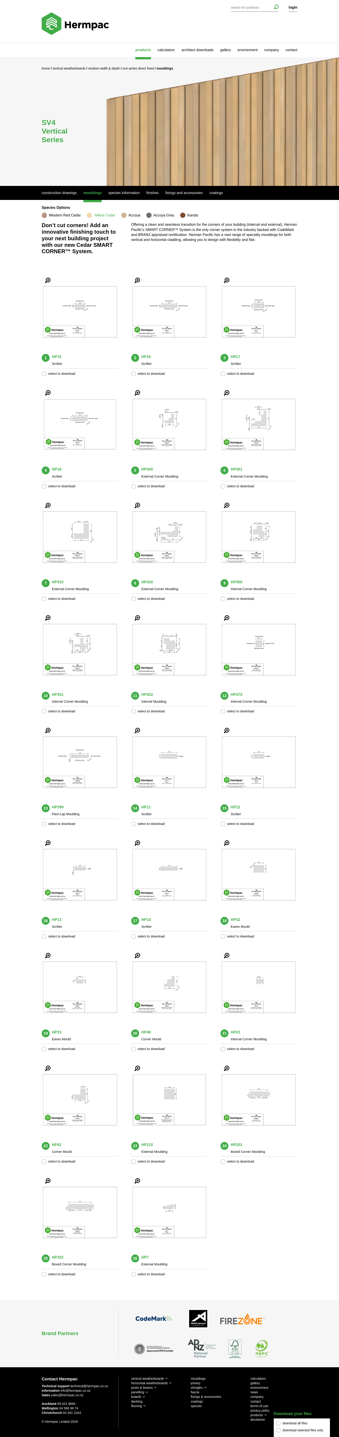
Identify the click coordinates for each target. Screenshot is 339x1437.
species (196, 1406)
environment (248, 50)
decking (137, 1401)
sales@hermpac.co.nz (67, 1395)
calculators (166, 50)
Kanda (192, 215)
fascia (195, 1392)
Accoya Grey (163, 215)
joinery (195, 1383)
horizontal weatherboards (149, 1383)
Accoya (134, 215)
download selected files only (303, 1430)
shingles (197, 1387)
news (254, 1392)
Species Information (124, 193)
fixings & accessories (206, 1397)
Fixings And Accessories (184, 193)
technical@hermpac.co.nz (89, 1386)
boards (136, 1397)
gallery (225, 50)
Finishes (152, 193)
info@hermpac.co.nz (75, 1390)
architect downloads (197, 50)
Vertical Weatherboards (69, 68)
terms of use (259, 1406)
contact (291, 50)
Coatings (216, 193)
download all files (295, 1423)
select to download (61, 373)
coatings (197, 1401)
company (271, 50)
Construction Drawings (59, 193)
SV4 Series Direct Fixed (139, 68)
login (293, 7)
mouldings (198, 1378)
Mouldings (92, 193)
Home (46, 68)
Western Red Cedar (65, 215)
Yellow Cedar (104, 215)
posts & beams (142, 1387)
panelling (137, 1392)
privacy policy (260, 1410)
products (143, 50)
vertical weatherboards (147, 1378)
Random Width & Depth (104, 68)
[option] (169, 121)
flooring (136, 1406)
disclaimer (257, 1419)
